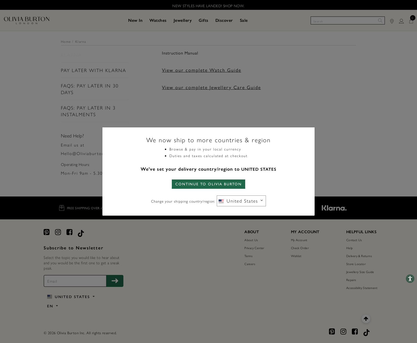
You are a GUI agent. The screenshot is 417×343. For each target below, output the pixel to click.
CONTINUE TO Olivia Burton (208, 184)
